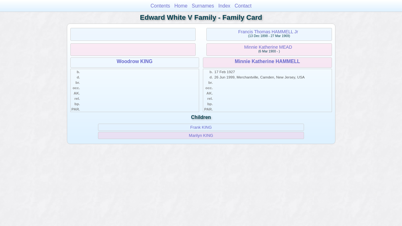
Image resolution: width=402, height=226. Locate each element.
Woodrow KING (135, 61)
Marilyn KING (201, 135)
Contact (243, 5)
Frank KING (201, 127)
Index (224, 5)
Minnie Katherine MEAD (268, 47)
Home (180, 5)
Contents (160, 5)
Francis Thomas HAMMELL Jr (268, 31)
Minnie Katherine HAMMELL (267, 61)
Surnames (203, 5)
